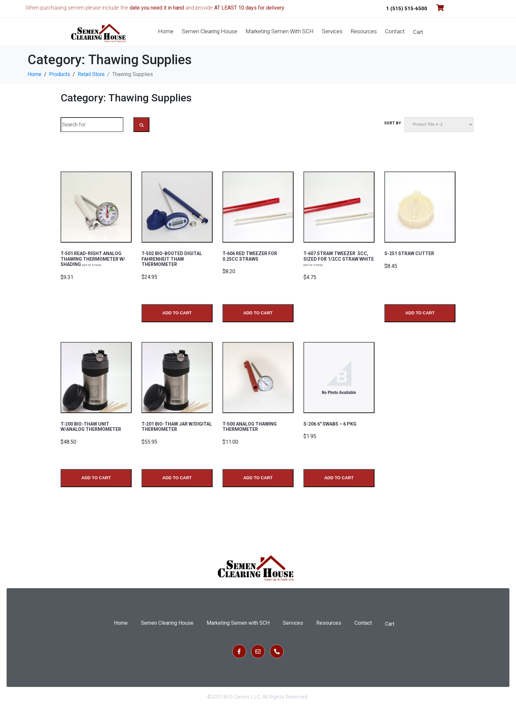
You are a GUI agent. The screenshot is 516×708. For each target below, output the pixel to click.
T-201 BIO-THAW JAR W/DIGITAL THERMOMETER (177, 426)
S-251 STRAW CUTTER (409, 253)
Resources (364, 31)
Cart (418, 32)
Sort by (392, 123)
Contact (395, 31)
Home (165, 31)
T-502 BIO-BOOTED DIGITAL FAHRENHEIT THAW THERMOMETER (172, 259)
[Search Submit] (141, 124)
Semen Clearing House (209, 31)
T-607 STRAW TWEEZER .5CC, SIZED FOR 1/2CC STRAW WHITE (338, 259)
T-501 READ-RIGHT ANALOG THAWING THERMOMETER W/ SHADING (93, 259)
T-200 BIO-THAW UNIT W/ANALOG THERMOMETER (91, 426)
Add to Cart (177, 312)
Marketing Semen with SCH (279, 31)
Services (332, 31)
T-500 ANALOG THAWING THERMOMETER (249, 426)
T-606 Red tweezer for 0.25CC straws (249, 256)
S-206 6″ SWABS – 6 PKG (329, 423)
